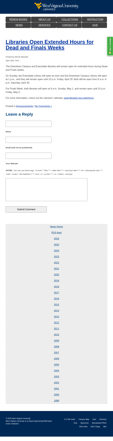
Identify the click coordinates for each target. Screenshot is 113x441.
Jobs (94, 424)
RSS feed (56, 237)
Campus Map (84, 424)
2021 (56, 273)
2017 (56, 297)
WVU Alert (83, 431)
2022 (56, 267)
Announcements (24, 106)
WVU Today (95, 431)
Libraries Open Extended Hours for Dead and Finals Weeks (50, 45)
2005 (56, 369)
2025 (56, 249)
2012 (56, 327)
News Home (56, 231)
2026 (56, 243)
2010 (56, 339)
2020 (56, 279)
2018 (56, 291)
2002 (56, 387)
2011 (56, 333)
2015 (56, 309)
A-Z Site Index (69, 424)
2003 (56, 381)
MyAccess (85, 427)
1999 (56, 405)
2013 (56, 321)
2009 (56, 345)
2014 (56, 315)
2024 (56, 255)
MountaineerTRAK (99, 427)
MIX (104, 431)
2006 (56, 363)
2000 (56, 399)
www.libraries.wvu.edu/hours (78, 98)
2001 (56, 393)
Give (75, 427)
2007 (56, 357)
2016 (56, 303)
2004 (56, 375)
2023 (56, 261)
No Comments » (43, 106)
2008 (56, 351)
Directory (103, 424)
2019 (56, 285)
